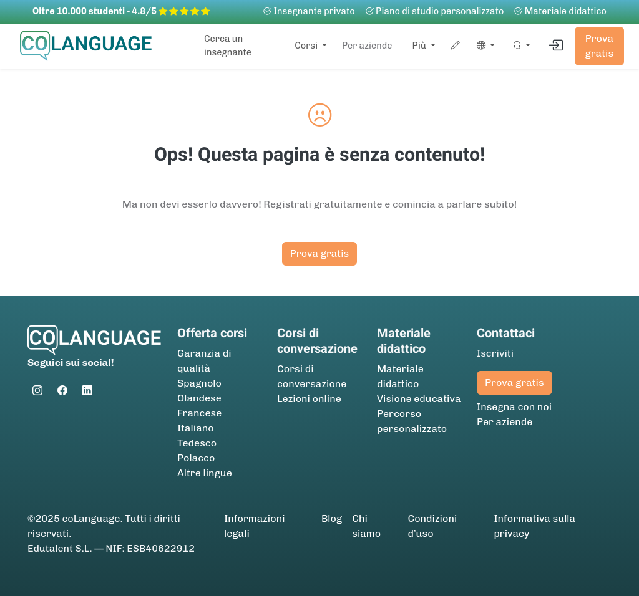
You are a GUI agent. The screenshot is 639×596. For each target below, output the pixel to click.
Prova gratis (599, 45)
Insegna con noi (514, 407)
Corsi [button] (307, 45)
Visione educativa (419, 399)
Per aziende (367, 45)
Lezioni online (309, 399)
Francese (199, 413)
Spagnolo (199, 383)
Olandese (199, 398)
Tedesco (197, 443)
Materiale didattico (560, 11)
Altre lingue (204, 473)
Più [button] (420, 45)
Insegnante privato (309, 11)
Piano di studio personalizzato (434, 11)
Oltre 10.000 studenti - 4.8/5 (121, 11)
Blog (331, 518)
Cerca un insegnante (227, 45)
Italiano (195, 428)
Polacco (196, 458)
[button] (483, 46)
